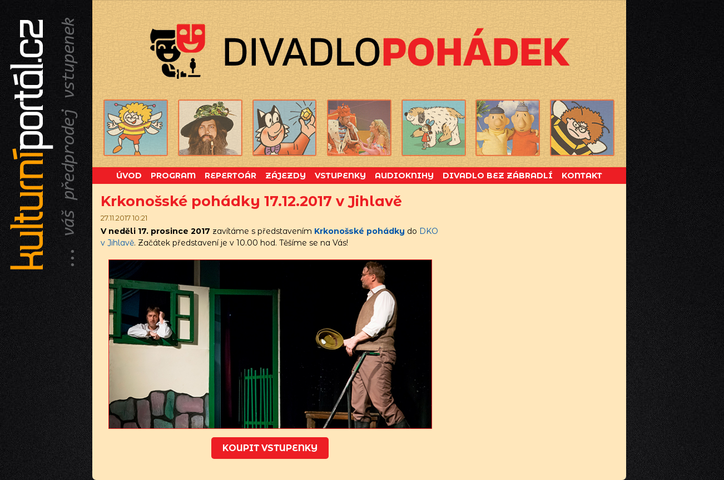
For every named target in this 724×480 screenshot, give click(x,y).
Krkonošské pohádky (359, 231)
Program (173, 176)
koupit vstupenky (270, 448)
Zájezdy (285, 176)
